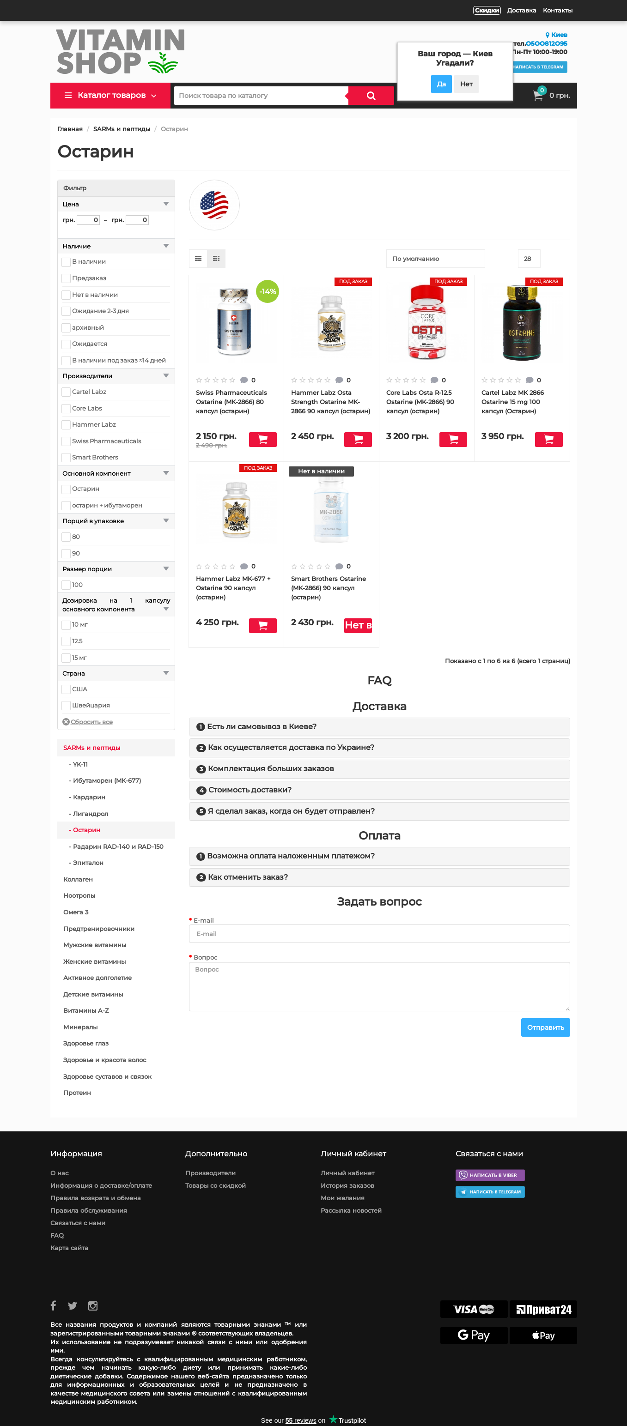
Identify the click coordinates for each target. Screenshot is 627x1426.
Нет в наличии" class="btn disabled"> (358, 626)
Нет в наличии (95, 294)
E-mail (204, 920)
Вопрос (205, 957)
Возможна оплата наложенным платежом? (291, 856)
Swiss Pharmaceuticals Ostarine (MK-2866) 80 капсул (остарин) (231, 402)
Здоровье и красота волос (104, 1059)
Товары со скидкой (215, 1185)
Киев (556, 34)
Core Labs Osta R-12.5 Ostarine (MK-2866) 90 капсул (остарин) (420, 402)
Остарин (85, 488)
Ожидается (89, 343)
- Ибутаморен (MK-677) (102, 780)
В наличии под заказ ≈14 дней (119, 360)
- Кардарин (84, 797)
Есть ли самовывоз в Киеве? (262, 726)
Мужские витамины (94, 945)
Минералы (80, 1027)
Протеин (77, 1092)
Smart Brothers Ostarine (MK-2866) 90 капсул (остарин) (328, 588)
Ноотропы (79, 895)
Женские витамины (94, 961)
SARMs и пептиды (121, 129)
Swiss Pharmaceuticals (106, 441)
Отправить (545, 1027)
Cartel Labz (89, 391)
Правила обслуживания (88, 1210)
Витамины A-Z (86, 1010)
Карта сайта (69, 1247)
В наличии (89, 261)
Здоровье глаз (86, 1043)
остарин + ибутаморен (107, 505)
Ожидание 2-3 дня (100, 310)
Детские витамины (93, 994)
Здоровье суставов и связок (107, 1076)
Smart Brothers (95, 457)
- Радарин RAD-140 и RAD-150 (113, 846)
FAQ (57, 1235)
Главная (70, 129)
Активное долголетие (97, 977)
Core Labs (87, 408)
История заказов (347, 1185)
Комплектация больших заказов (271, 768)
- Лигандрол (85, 813)
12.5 (77, 641)
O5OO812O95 (546, 43)
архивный (88, 327)
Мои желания (343, 1198)
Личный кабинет (347, 1173)
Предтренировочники (98, 928)
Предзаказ (89, 278)
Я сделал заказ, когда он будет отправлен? (291, 811)
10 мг (79, 624)
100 (77, 584)
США (79, 689)
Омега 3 (75, 912)
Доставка (521, 10)
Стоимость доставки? (250, 790)
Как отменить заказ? (248, 877)
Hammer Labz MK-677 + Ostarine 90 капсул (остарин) (233, 588)
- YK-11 (75, 764)
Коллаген (78, 879)
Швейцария (91, 705)
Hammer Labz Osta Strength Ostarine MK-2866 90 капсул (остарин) (330, 402)
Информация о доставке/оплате (101, 1185)
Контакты (557, 10)
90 (76, 553)
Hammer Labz (94, 424)
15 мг (79, 657)
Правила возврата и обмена (95, 1198)
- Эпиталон (83, 862)
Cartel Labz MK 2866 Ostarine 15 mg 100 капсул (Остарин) (512, 402)
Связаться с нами (77, 1223)
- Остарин (81, 830)
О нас (59, 1173)
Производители (210, 1173)
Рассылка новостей (351, 1210)
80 (76, 536)
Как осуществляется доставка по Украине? (291, 747)
